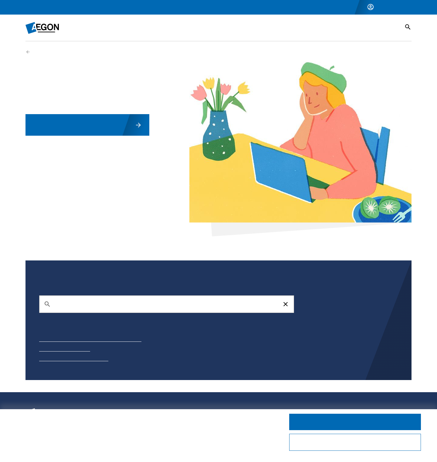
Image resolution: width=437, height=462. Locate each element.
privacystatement (73, 437)
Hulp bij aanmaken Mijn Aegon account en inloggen (90, 339)
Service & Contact (369, 27)
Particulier (35, 7)
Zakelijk (61, 7)
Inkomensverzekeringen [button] (125, 27)
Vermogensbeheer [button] (225, 27)
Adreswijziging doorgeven (64, 349)
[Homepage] (42, 28)
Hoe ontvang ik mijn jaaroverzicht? (73, 359)
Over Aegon (125, 7)
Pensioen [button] (178, 27)
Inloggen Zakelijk (394, 7)
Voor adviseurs (91, 7)
